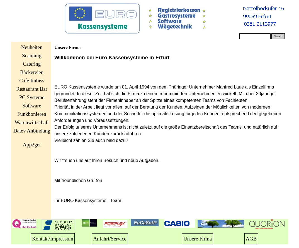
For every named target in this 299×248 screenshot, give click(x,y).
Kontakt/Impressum (52, 239)
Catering (32, 64)
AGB (251, 239)
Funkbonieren (31, 114)
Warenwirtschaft (32, 122)
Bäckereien (31, 72)
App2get (32, 145)
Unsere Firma (197, 239)
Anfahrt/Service (109, 239)
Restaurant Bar (31, 89)
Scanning (31, 55)
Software (31, 106)
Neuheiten (32, 47)
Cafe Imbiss (31, 81)
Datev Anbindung (31, 131)
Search (278, 36)
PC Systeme (32, 97)
